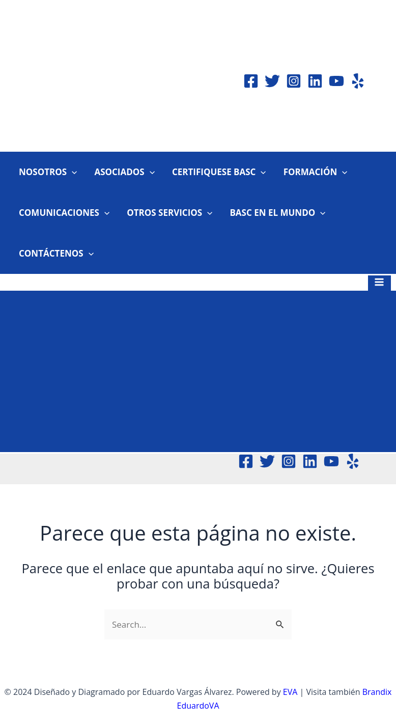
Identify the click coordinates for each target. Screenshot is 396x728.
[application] (72, 172)
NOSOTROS (48, 172)
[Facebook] (251, 81)
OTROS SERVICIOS (169, 212)
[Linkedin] (315, 81)
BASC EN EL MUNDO (277, 212)
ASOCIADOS (124, 172)
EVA (290, 691)
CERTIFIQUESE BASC (219, 172)
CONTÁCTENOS (56, 253)
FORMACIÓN (316, 172)
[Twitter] (272, 81)
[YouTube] (336, 81)
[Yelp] (357, 81)
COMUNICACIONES (64, 212)
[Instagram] (293, 81)
